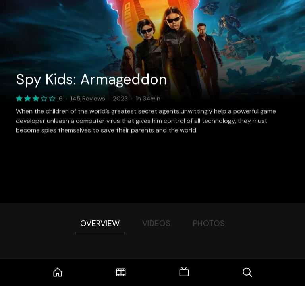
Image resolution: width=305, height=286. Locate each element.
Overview (100, 223)
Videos (156, 223)
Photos (209, 223)
